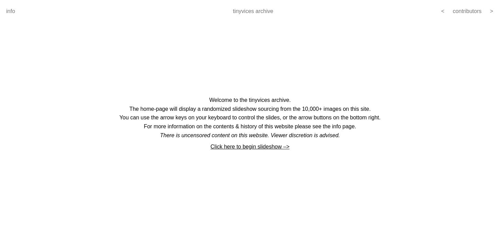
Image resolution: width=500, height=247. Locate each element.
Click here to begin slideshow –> (250, 147)
